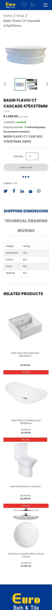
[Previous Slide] (4, 84)
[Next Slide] (47, 84)
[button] (26, 54)
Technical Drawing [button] (26, 221)
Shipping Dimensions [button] (26, 211)
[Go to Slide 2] (32, 84)
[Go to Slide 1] (20, 84)
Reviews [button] (26, 230)
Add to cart (26, 167)
